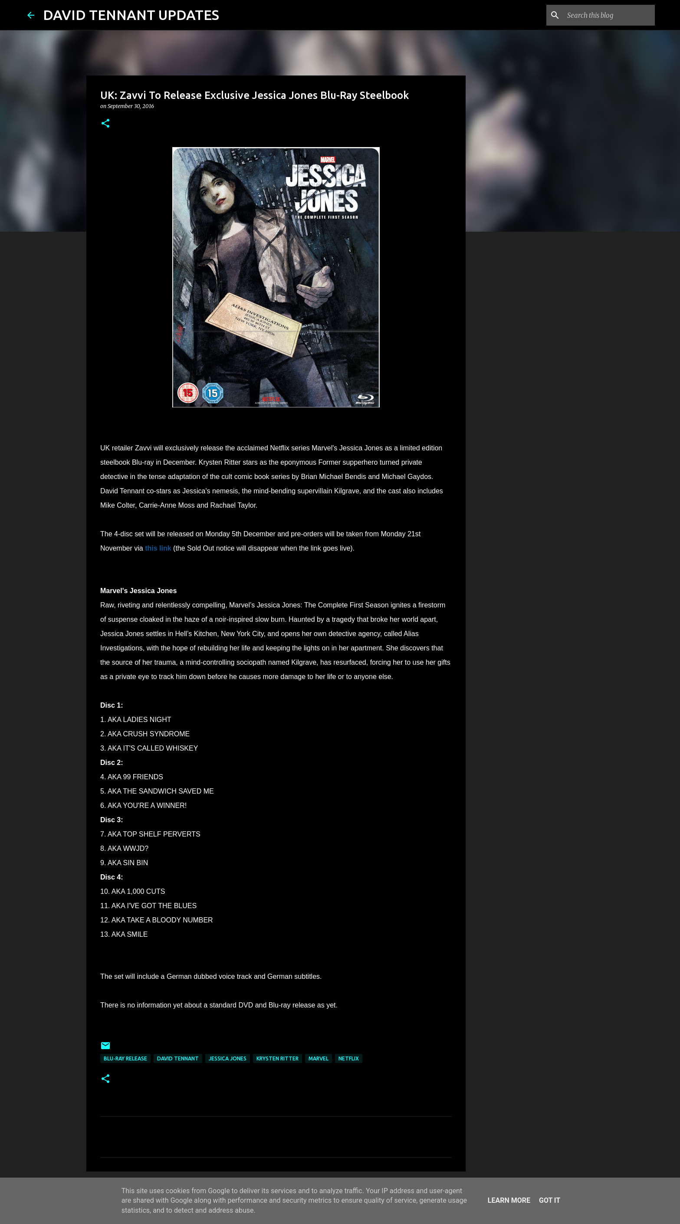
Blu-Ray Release (125, 1058)
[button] (105, 124)
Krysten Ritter (277, 1058)
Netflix (348, 1058)
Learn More (509, 1200)
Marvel (319, 1058)
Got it (549, 1200)
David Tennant (178, 1058)
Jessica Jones (227, 1058)
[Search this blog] (609, 15)
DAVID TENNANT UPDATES (131, 15)
